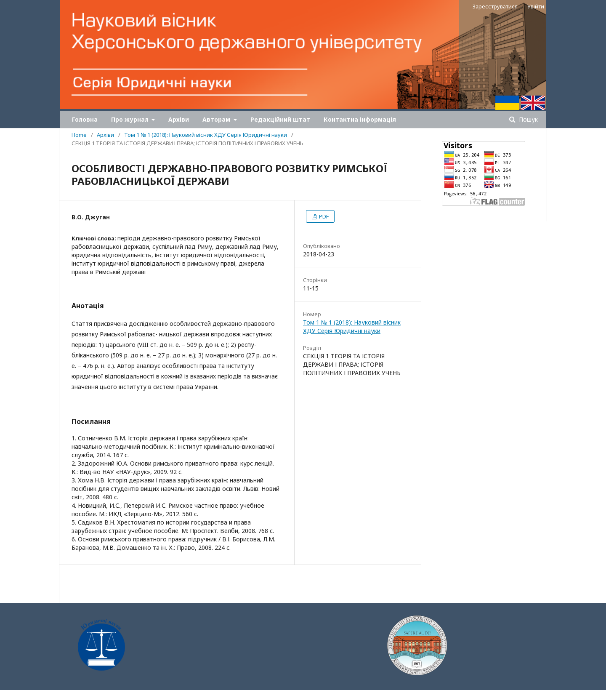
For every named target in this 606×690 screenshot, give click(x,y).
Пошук (527, 119)
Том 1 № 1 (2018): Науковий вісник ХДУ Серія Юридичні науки (205, 135)
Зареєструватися (495, 6)
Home (79, 135)
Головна (85, 119)
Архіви (178, 119)
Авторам (217, 119)
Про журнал (130, 119)
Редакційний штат (280, 119)
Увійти (535, 6)
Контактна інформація (360, 119)
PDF (323, 216)
